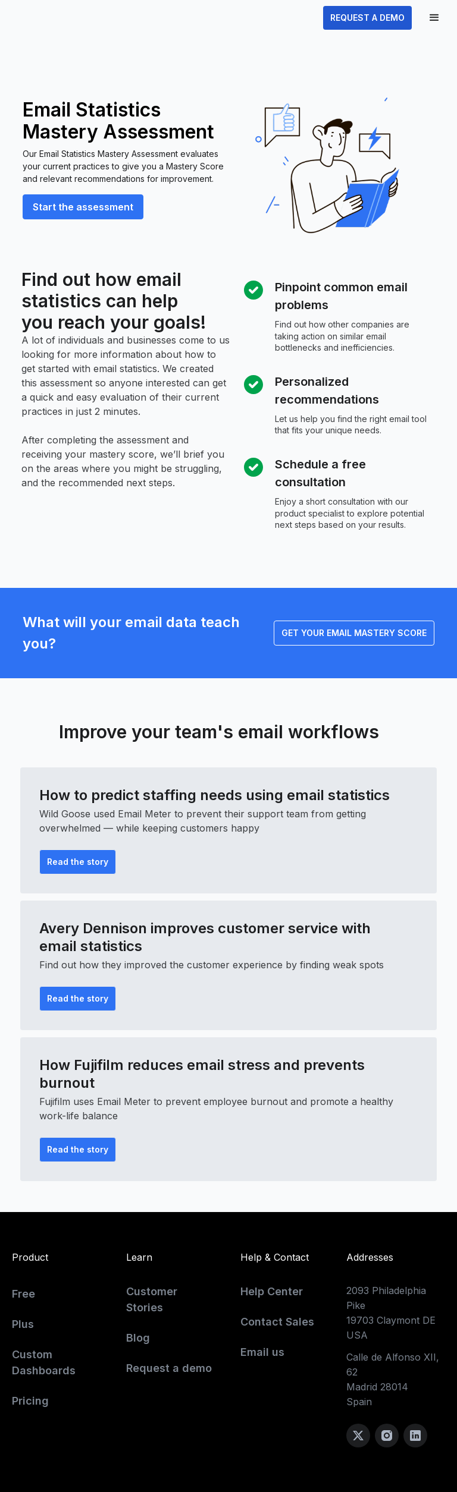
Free (23, 1294)
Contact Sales (277, 1321)
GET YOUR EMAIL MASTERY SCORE (354, 633)
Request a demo (169, 1368)
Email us (262, 1352)
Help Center (271, 1291)
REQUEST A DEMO (367, 17)
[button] (434, 18)
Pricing (30, 1401)
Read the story (77, 862)
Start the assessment (83, 207)
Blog (138, 1338)
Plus (23, 1324)
